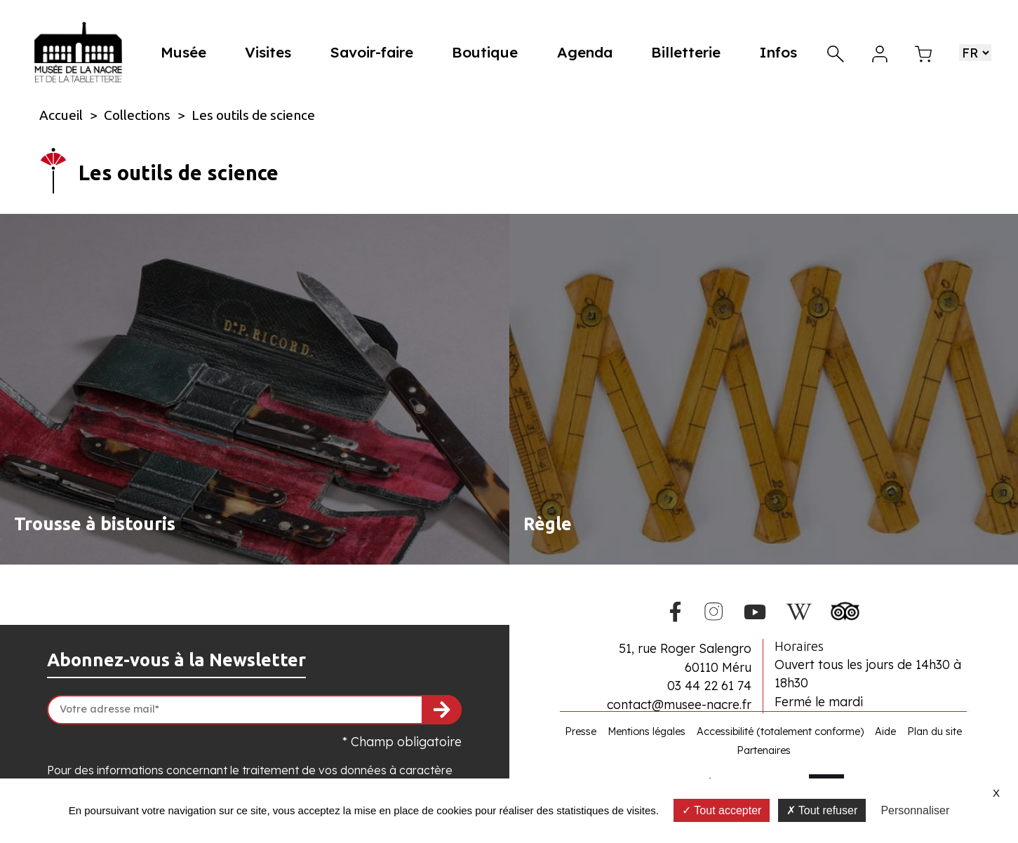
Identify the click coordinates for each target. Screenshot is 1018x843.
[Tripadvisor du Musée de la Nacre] (845, 609)
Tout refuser (822, 810)
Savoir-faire (377, 52)
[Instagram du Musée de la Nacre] (713, 610)
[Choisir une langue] (975, 52)
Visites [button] (274, 52)
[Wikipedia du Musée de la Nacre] (799, 610)
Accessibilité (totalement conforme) (780, 731)
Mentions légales (646, 731)
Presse (580, 731)
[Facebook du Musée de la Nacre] (675, 610)
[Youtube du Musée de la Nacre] (755, 610)
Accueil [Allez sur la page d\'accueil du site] (61, 115)
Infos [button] (779, 52)
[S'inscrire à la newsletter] (442, 709)
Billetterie (687, 52)
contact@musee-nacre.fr (679, 704)
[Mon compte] (879, 52)
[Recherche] (835, 52)
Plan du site (934, 731)
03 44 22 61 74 (709, 685)
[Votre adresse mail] (254, 709)
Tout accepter (721, 810)
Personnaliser (914, 810)
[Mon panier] (923, 52)
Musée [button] (191, 52)
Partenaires (764, 750)
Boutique (489, 52)
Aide (885, 731)
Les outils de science (253, 115)
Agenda (587, 52)
